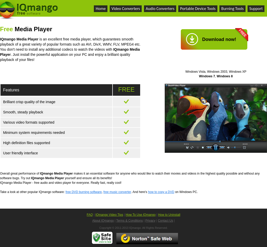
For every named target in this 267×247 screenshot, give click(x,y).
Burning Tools (232, 8)
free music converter (117, 192)
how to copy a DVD (161, 192)
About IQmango (103, 220)
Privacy (150, 220)
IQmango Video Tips (109, 215)
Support (256, 8)
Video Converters (126, 8)
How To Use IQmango (140, 215)
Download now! (219, 39)
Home (101, 8)
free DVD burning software (83, 192)
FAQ (90, 215)
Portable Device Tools (198, 8)
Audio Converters (160, 8)
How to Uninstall (169, 215)
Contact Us (165, 220)
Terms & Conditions (129, 220)
